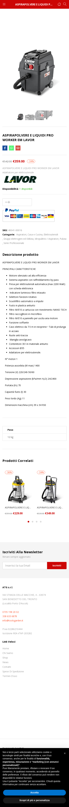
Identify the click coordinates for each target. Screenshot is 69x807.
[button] (64, 753)
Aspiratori (21, 234)
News (5, 662)
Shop (5, 657)
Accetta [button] (34, 792)
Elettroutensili (51, 234)
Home (5, 648)
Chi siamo (7, 653)
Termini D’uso (9, 676)
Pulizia (63, 238)
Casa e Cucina (35, 234)
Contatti (6, 666)
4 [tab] (41, 522)
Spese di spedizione (13, 671)
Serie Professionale (14, 243)
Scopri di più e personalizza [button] (34, 800)
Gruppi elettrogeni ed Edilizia (19, 238)
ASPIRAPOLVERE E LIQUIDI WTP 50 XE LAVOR (18, 507)
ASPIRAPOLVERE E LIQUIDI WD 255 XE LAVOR (50, 507)
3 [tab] (36, 522)
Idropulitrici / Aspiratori (47, 238)
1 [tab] (28, 522)
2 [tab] (32, 522)
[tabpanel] (18, 493)
